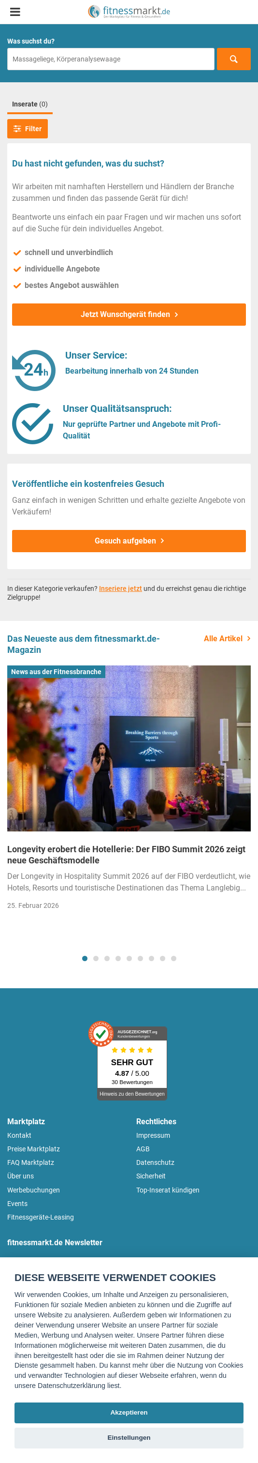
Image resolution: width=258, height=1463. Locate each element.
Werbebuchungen (33, 1190)
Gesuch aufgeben (125, 540)
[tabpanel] (129, 791)
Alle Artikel (223, 638)
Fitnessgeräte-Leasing (40, 1217)
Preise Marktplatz (33, 1149)
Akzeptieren (128, 1412)
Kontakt (19, 1135)
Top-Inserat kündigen (168, 1190)
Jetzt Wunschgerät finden (125, 314)
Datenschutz (155, 1162)
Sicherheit (151, 1176)
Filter (28, 129)
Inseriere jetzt (120, 588)
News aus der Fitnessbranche (56, 672)
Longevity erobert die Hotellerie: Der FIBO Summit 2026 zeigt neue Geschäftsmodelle (126, 854)
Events (17, 1203)
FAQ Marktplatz (30, 1162)
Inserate (30, 104)
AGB (143, 1149)
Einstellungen (128, 1437)
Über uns (20, 1176)
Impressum (153, 1135)
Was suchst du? (31, 41)
